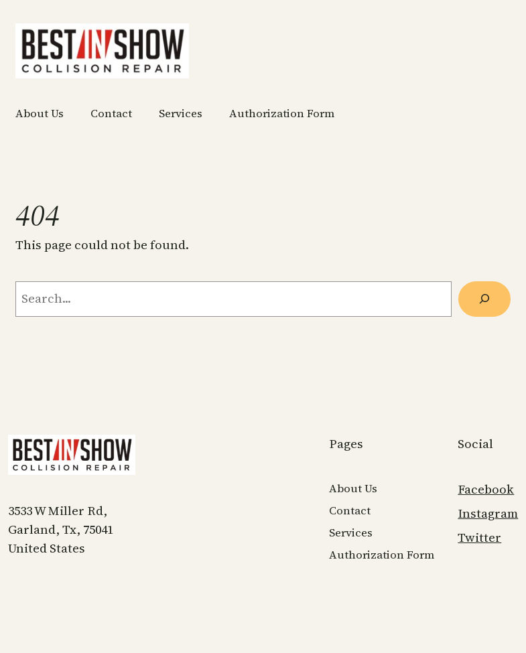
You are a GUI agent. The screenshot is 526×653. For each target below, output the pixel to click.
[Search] (484, 299)
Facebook (486, 489)
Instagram (488, 513)
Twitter (479, 537)
